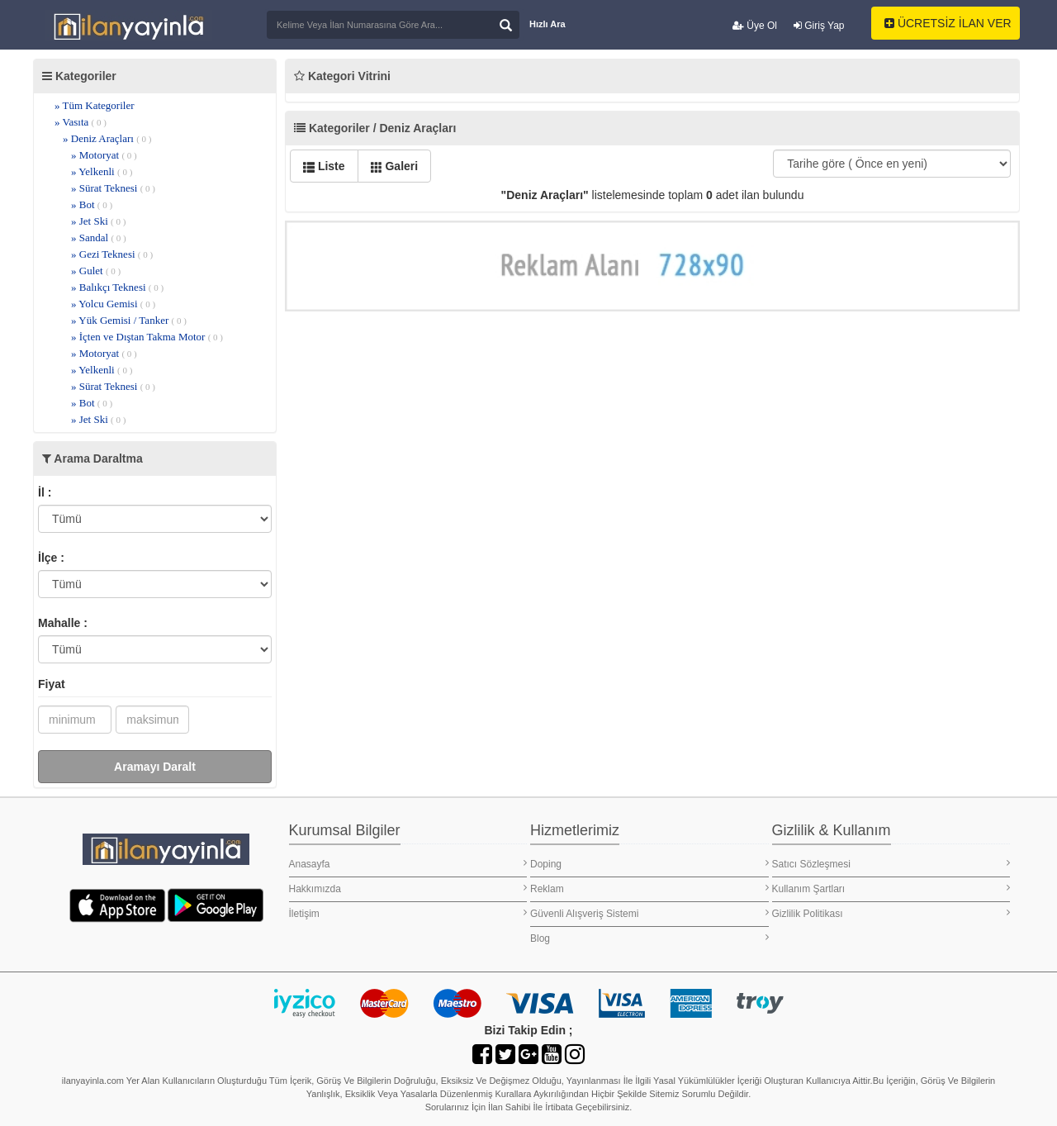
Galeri (395, 166)
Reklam (649, 888)
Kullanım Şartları (891, 888)
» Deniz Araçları (107, 138)
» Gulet (96, 270)
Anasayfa (408, 864)
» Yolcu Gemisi (113, 303)
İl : (44, 492)
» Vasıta (81, 122)
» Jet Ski (98, 221)
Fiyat (51, 684)
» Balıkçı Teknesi (117, 287)
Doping (649, 864)
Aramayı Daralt (155, 766)
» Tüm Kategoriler (95, 105)
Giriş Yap (819, 25)
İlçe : (51, 557)
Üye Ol (754, 25)
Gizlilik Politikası (891, 913)
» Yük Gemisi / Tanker (129, 320)
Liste (324, 166)
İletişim (408, 913)
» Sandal (98, 237)
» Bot (91, 204)
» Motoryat (104, 155)
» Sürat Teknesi (113, 188)
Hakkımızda (408, 888)
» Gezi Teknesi (112, 254)
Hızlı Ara (547, 24)
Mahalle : (63, 623)
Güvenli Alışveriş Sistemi (649, 913)
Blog (649, 938)
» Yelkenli (101, 171)
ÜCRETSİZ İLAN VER (948, 23)
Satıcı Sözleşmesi (891, 864)
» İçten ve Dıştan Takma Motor (147, 336)
